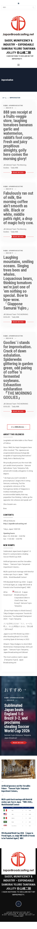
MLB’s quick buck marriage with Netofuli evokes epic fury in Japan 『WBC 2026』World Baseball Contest (18, 574)
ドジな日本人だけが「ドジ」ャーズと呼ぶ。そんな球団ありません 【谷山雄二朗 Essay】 (18, 626)
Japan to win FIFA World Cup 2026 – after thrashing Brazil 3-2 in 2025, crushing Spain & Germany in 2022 (16, 636)
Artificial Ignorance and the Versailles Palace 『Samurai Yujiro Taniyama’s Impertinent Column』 (17, 564)
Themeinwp (18, 916)
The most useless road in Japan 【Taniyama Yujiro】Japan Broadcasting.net (15, 660)
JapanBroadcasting (15, 105)
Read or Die (18, 172)
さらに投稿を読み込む (18, 427)
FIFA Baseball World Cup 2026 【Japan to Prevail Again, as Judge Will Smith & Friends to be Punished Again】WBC (17, 584)
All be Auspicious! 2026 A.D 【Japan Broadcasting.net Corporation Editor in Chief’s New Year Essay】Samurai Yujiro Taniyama (17, 599)
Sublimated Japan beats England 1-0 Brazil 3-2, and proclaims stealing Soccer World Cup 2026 (17, 554)
